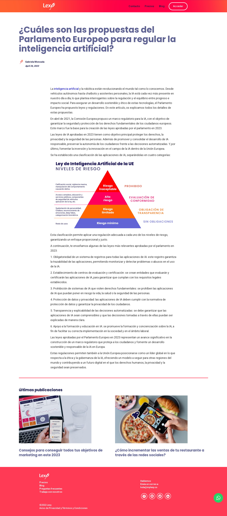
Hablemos (145, 481)
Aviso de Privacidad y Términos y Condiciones (63, 508)
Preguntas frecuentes (50, 488)
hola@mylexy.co (148, 487)
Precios (149, 6)
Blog (162, 6)
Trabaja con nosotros (50, 492)
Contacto (134, 6)
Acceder (178, 6)
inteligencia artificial (66, 88)
